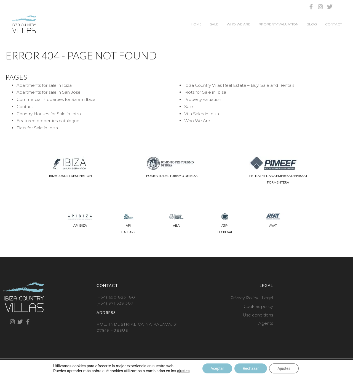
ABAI (176, 225)
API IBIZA (80, 225)
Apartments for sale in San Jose (49, 92)
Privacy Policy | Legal (251, 297)
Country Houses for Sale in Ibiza (49, 113)
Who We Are (238, 24)
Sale (214, 24)
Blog (312, 24)
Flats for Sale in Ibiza (37, 127)
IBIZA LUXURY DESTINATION (70, 176)
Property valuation (278, 24)
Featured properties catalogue (48, 120)
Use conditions (258, 315)
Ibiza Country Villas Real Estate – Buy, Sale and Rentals (239, 85)
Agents (265, 323)
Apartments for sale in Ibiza (44, 85)
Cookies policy (258, 306)
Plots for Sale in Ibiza (205, 92)
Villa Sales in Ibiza (201, 113)
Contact (333, 24)
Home (196, 24)
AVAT (273, 225)
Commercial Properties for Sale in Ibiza (56, 99)
